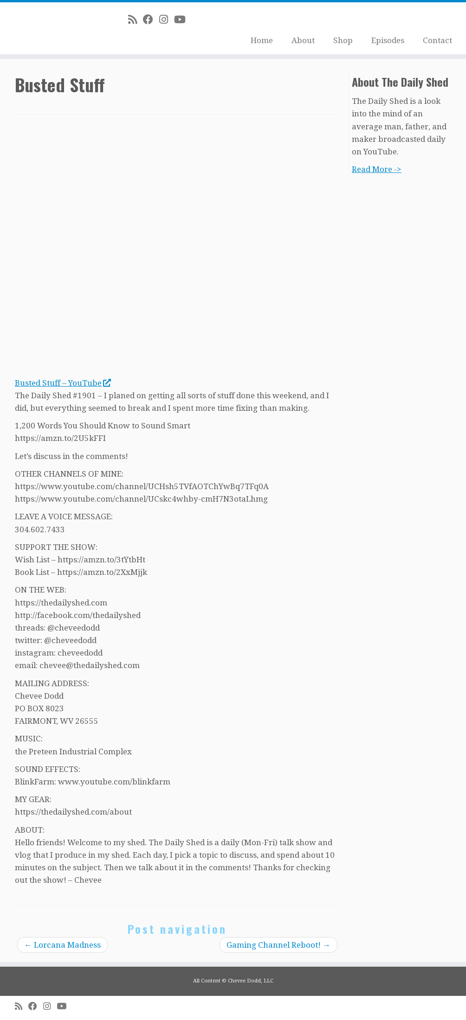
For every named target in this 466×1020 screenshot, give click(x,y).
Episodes (387, 40)
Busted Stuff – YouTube (62, 383)
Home (262, 40)
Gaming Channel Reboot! (278, 945)
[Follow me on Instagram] (166, 19)
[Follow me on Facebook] (151, 19)
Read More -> (376, 169)
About (303, 40)
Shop (343, 40)
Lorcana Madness (62, 945)
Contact (437, 40)
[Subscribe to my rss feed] (135, 19)
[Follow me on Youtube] (183, 19)
